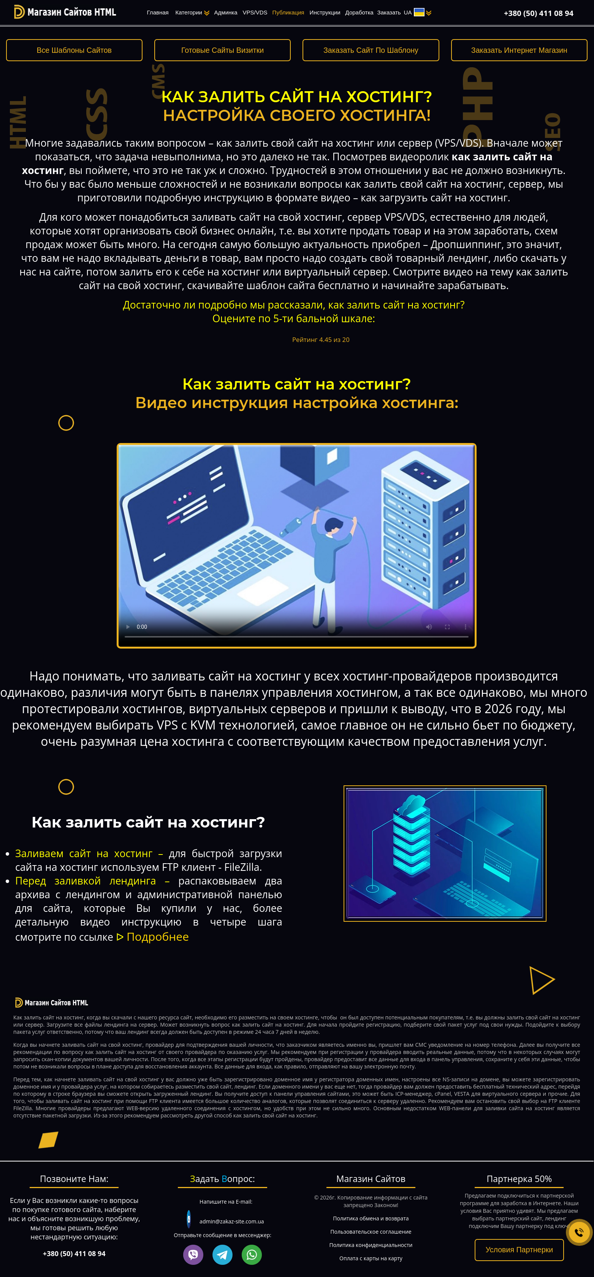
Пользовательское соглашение (370, 1231)
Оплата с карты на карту (370, 1258)
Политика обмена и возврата (371, 1218)
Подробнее (158, 936)
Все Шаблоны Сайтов (74, 50)
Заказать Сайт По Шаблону (370, 50)
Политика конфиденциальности (370, 1245)
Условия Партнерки (519, 1249)
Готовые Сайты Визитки (222, 50)
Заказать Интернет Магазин (519, 50)
